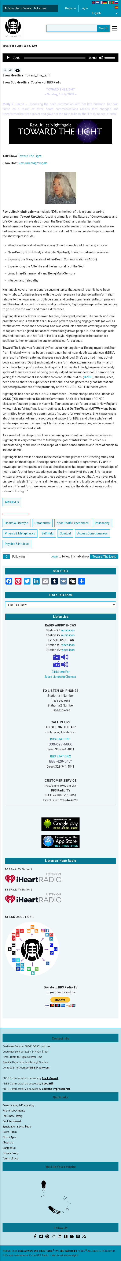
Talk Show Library (12, 1116)
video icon (68, 645)
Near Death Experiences (73, 523)
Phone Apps (9, 1137)
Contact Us (9, 1147)
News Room (10, 1131)
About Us (8, 1142)
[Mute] (101, 58)
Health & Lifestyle (16, 523)
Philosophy (102, 523)
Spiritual (65, 533)
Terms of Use (10, 1158)
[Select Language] (104, 13)
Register (70, 8)
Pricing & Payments (14, 1110)
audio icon (68, 630)
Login (54, 556)
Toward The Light (29, 156)
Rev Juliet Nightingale (33, 163)
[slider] (54, 58)
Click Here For (61, 672)
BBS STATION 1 (60, 739)
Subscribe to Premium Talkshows (25, 8)
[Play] (8, 58)
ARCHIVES (12, 502)
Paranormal (42, 523)
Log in (84, 8)
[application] (60, 57)
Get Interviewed (12, 1121)
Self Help (47, 533)
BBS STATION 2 (60, 756)
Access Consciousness (92, 533)
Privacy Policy (11, 1153)
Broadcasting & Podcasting (18, 1105)
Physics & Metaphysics (20, 533)
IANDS (88, 377)
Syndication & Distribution (17, 1126)
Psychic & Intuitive (17, 544)
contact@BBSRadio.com (35, 1067)
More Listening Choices (60, 676)
